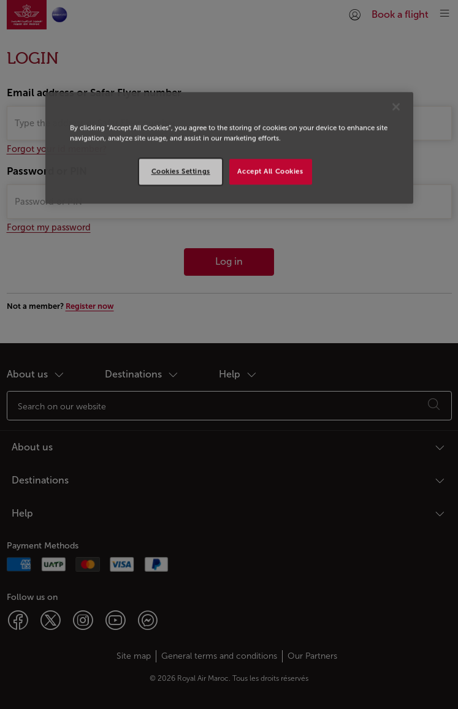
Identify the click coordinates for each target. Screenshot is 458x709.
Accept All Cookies (270, 171)
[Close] (396, 106)
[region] (229, 147)
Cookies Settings (180, 171)
